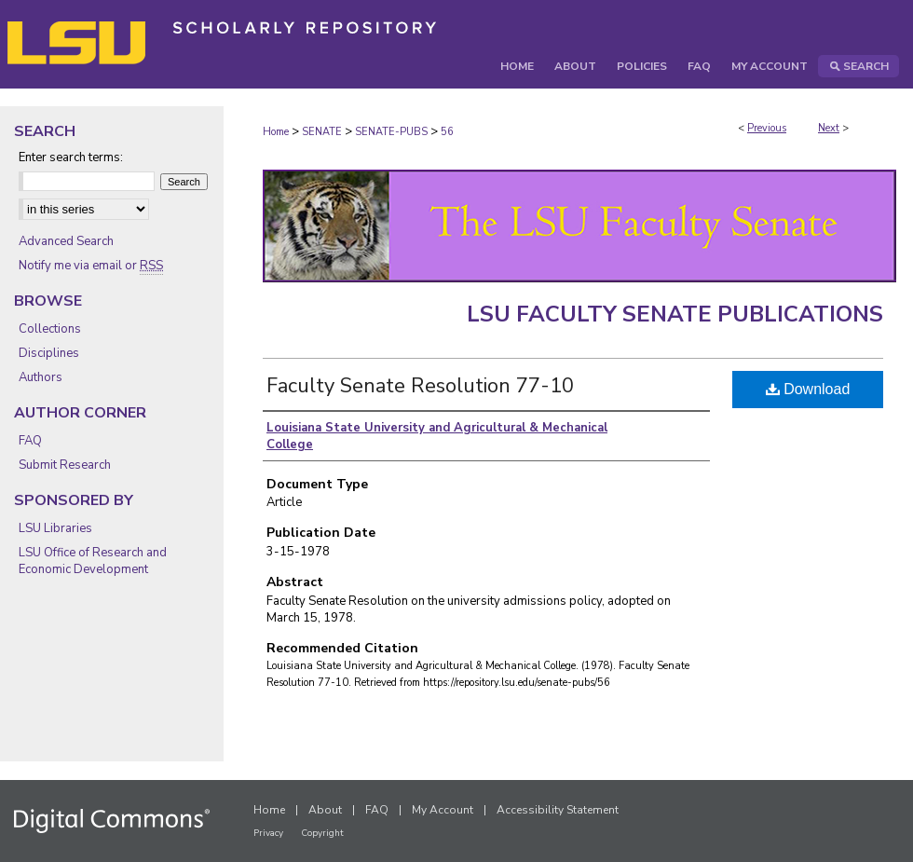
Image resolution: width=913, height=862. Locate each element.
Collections (50, 329)
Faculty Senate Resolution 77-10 (420, 386)
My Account (442, 809)
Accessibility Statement (558, 809)
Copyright (322, 833)
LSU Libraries (55, 528)
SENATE (322, 132)
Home (276, 132)
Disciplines (49, 353)
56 (447, 132)
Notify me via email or (91, 265)
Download (808, 389)
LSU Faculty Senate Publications (675, 314)
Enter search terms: (71, 157)
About (325, 809)
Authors (40, 377)
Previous (766, 128)
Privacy (268, 833)
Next (828, 128)
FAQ (30, 440)
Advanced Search (66, 241)
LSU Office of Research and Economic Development (93, 561)
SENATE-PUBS (391, 132)
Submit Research (65, 465)
